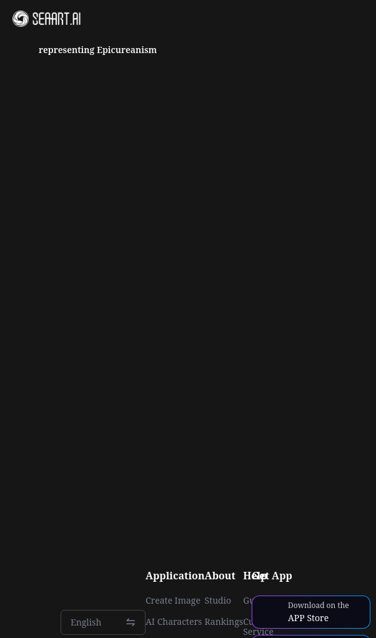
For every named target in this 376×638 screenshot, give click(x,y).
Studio (218, 601)
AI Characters (174, 622)
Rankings (224, 622)
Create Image (173, 601)
